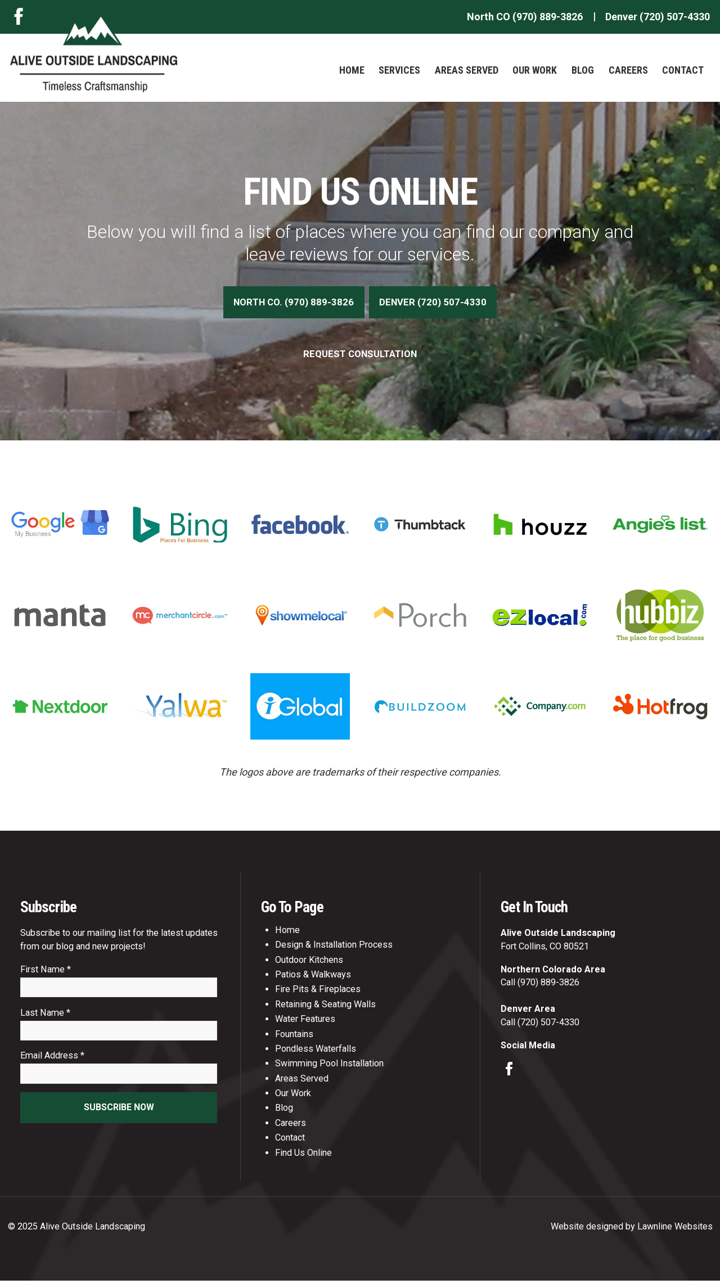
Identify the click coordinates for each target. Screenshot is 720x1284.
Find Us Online (303, 1155)
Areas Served (466, 70)
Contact (683, 70)
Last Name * (45, 1017)
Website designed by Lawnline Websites (632, 1229)
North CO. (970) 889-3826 (292, 303)
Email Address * (52, 1061)
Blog (583, 70)
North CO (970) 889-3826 (525, 17)
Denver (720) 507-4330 (657, 17)
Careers (628, 70)
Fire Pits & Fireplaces (318, 992)
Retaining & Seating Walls (325, 1007)
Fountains (294, 1036)
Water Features (305, 1022)
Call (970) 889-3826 (540, 985)
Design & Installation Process (334, 948)
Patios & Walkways (313, 977)
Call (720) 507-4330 (540, 1025)
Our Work (534, 70)
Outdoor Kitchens (309, 962)
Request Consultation (360, 356)
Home (351, 70)
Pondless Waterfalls (315, 1052)
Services (399, 70)
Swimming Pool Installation (329, 1066)
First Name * (45, 972)
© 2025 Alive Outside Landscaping (76, 1229)
